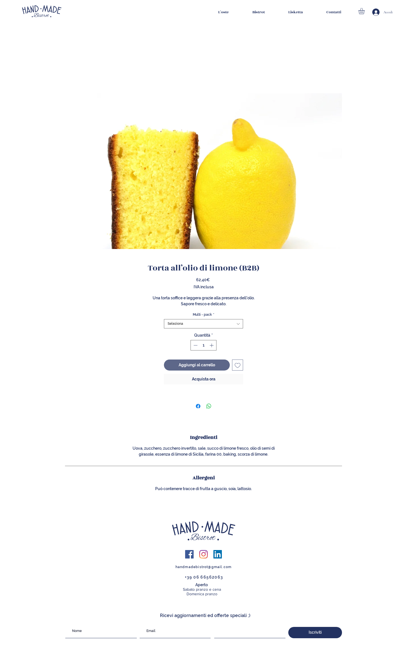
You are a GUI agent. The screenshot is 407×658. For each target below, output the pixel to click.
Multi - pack (203, 315)
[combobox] (203, 323)
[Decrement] (194, 345)
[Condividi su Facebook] (198, 406)
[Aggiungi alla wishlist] (237, 365)
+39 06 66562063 (204, 577)
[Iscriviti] (315, 632)
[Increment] (212, 345)
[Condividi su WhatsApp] (208, 406)
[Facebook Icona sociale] (189, 554)
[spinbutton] (203, 345)
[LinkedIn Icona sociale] (217, 554)
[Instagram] (203, 554)
